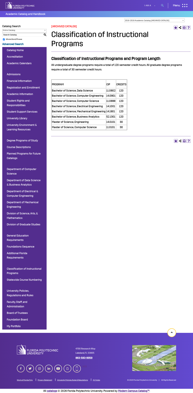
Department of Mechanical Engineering (22, 204)
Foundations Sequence (20, 246)
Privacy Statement (45, 380)
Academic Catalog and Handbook (25, 14)
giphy (67, 368)
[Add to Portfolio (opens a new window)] (176, 28)
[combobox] (154, 20)
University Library (17, 118)
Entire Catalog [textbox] (9, 30)
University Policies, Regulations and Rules (20, 293)
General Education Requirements (18, 237)
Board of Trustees (17, 313)
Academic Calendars (19, 63)
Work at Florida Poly (25, 380)
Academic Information (20, 94)
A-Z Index (96, 380)
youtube (58, 368)
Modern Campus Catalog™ (133, 391)
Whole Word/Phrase (14, 39)
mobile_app (77, 368)
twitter (30, 368)
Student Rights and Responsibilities (18, 103)
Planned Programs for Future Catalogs (24, 155)
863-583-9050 (84, 358)
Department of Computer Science (21, 171)
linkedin (49, 368)
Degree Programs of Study (22, 140)
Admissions (14, 74)
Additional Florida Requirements (17, 255)
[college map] (154, 358)
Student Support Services (22, 111)
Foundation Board (17, 319)
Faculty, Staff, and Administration (17, 304)
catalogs (52, 391)
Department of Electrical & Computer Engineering (22, 193)
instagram (39, 368)
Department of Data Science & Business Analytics (24, 182)
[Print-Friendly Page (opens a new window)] (184, 28)
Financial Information (19, 81)
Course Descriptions (19, 147)
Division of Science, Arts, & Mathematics (22, 215)
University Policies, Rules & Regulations (72, 380)
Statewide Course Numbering (24, 279)
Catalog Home (15, 50)
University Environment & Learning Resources (22, 127)
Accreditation (15, 56)
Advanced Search (13, 44)
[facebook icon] (21, 368)
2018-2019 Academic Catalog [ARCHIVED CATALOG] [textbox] (147, 20)
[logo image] (37, 349)
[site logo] (20, 5)
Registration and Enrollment (23, 87)
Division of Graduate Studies (23, 224)
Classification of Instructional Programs (24, 271)
